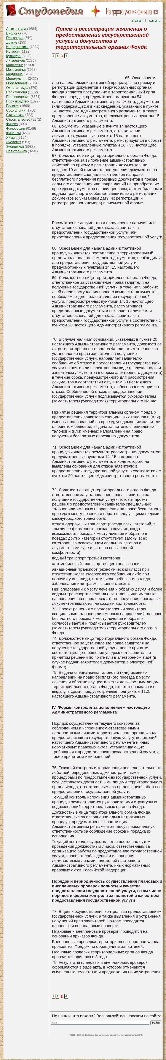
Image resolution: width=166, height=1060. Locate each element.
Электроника (16, 151)
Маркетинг (14, 65)
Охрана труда (17, 88)
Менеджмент (16, 78)
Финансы (13, 133)
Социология (16, 110)
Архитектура (16, 29)
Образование (17, 83)
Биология (13, 33)
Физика (12, 124)
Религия (12, 106)
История (13, 51)
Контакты (155, 20)
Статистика (15, 115)
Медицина (14, 74)
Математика (16, 69)
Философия (15, 128)
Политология (16, 92)
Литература (15, 60)
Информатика (17, 47)
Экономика (15, 146)
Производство (17, 101)
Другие (11, 42)
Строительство (18, 119)
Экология (13, 142)
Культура (13, 56)
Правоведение (18, 97)
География (15, 38)
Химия (11, 137)
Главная (137, 20)
